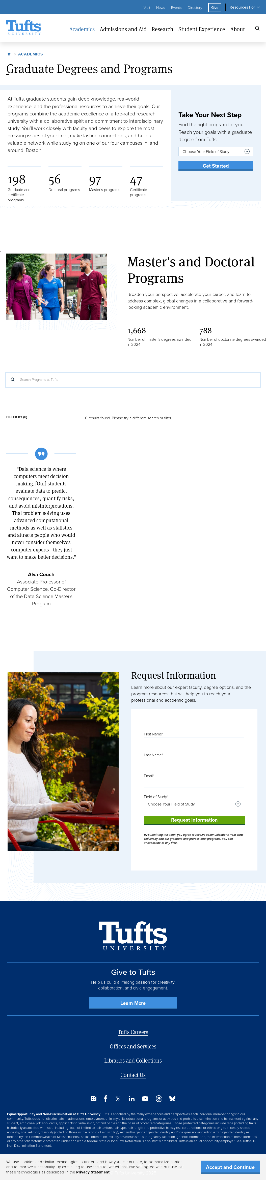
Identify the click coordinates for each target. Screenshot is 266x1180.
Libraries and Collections (133, 1060)
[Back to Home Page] (133, 935)
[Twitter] (118, 1100)
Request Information (194, 820)
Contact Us (133, 1074)
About (237, 29)
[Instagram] (93, 1100)
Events (176, 7)
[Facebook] (105, 1100)
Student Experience (201, 29)
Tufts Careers (133, 1032)
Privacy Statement (93, 1172)
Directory (195, 7)
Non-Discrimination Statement (29, 1145)
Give (214, 7)
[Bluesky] (172, 1100)
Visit (147, 7)
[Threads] (159, 1101)
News (160, 7)
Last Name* (153, 755)
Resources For (242, 7)
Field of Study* (156, 797)
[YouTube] (145, 1099)
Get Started (216, 166)
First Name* (153, 734)
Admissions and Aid (123, 29)
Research (162, 29)
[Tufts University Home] (23, 28)
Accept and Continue (230, 1167)
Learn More (133, 1003)
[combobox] (215, 151)
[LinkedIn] (132, 1100)
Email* (149, 776)
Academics (82, 29)
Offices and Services (133, 1046)
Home (9, 53)
